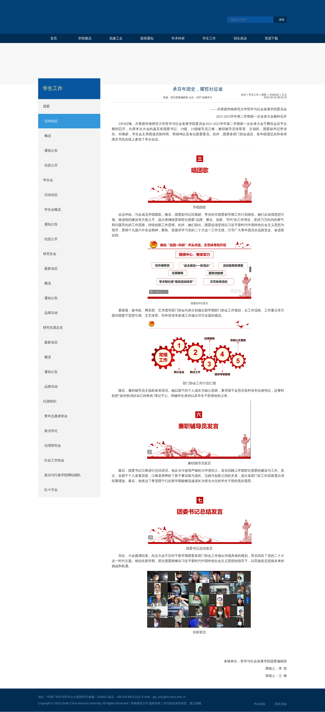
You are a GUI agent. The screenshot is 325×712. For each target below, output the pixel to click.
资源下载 (271, 38)
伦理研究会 (52, 445)
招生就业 (240, 38)
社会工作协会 (54, 460)
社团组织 (49, 401)
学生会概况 (52, 209)
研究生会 (49, 254)
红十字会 (51, 490)
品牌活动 (51, 313)
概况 (47, 136)
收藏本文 (207, 97)
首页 (53, 38)
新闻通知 (147, 38)
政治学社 (51, 431)
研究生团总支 (53, 327)
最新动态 (51, 268)
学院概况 (84, 38)
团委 (46, 106)
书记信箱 (259, 704)
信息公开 (51, 165)
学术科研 (178, 38)
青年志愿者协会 (56, 416)
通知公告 (51, 150)
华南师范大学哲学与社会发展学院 (104, 16)
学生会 (48, 180)
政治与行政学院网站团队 (62, 475)
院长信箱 (281, 704)
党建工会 (115, 38)
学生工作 (209, 38)
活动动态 (51, 121)
